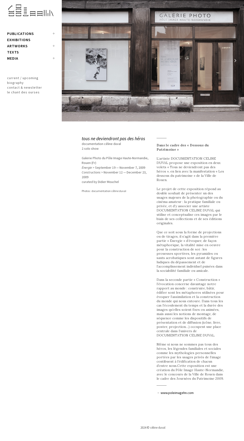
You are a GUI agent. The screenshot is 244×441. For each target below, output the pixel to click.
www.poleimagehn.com (177, 393)
